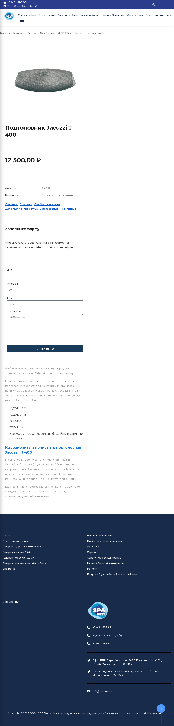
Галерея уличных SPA (16, 328)
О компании (11, 378)
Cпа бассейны (27, 15)
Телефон (96, 210)
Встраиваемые (133, 135)
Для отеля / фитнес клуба (106, 135)
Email (94, 224)
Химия (106, 15)
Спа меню (9, 345)
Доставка (93, 323)
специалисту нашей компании (27, 263)
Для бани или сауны (131, 130)
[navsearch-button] (153, 4)
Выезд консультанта (100, 312)
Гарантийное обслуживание (105, 340)
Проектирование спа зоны (104, 317)
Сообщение (98, 237)
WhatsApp (42, 140)
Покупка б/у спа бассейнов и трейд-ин (112, 350)
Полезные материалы (158, 15)
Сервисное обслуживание (104, 334)
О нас (6, 312)
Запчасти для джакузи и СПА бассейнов (54, 33)
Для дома (110, 130)
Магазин (18, 33)
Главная (5, 33)
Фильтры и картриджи (86, 15)
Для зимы (96, 130)
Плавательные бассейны (53, 15)
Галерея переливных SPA (19, 334)
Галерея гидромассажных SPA (22, 323)
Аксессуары (135, 15)
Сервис (92, 328)
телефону (67, 140)
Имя (93, 196)
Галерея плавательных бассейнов (24, 340)
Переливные (153, 135)
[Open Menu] (22, 21)
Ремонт (92, 345)
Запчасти (118, 15)
